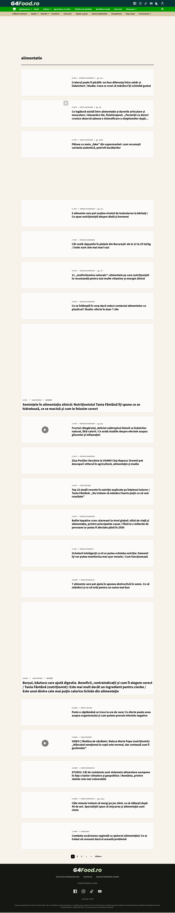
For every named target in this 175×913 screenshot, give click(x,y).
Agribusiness (24, 9)
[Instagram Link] (140, 3)
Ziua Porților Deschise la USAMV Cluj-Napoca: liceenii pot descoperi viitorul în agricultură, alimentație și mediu (107, 462)
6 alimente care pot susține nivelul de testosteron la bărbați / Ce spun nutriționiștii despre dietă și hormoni (110, 215)
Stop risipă (130, 14)
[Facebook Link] (134, 3)
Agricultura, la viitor (62, 9)
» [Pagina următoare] (91, 857)
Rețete (34, 14)
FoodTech (55, 14)
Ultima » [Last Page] (98, 857)
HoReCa (46, 9)
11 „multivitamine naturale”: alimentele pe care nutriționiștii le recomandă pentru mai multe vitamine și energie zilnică (110, 277)
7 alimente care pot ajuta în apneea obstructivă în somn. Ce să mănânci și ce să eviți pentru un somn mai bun (110, 586)
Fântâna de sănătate (83, 9)
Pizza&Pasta (116, 14)
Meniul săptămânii (99, 14)
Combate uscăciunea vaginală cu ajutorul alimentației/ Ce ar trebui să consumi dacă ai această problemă (109, 838)
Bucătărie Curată (103, 9)
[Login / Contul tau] (162, 3)
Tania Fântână (36, 400)
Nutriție (44, 14)
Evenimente (144, 14)
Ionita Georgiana (86, 107)
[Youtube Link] (151, 3)
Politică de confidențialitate (67, 878)
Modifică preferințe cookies (107, 878)
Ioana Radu (85, 832)
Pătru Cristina (86, 709)
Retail (36, 9)
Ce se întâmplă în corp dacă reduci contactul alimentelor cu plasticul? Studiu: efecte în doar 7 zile (109, 308)
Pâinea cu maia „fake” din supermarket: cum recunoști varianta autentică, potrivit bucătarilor (106, 146)
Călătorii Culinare (19, 14)
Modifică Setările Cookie (87, 884)
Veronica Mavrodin (86, 78)
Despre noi (88, 878)
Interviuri (118, 9)
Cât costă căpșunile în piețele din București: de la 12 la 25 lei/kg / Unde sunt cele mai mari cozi (111, 246)
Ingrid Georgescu (87, 550)
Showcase (130, 9)
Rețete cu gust (82, 14)
